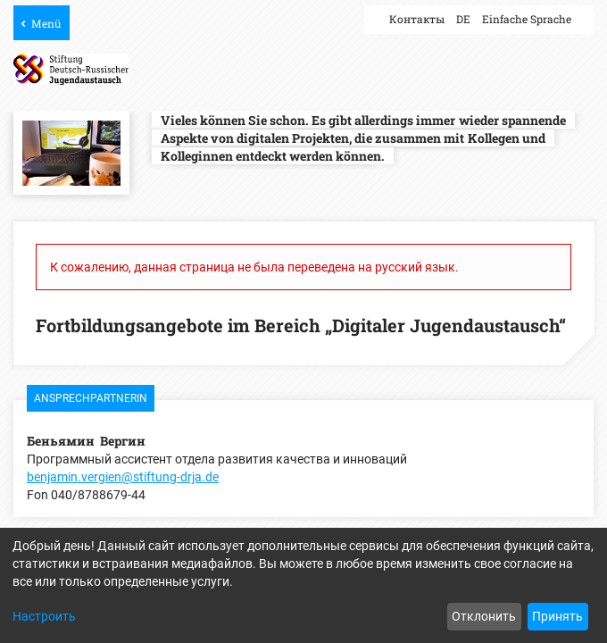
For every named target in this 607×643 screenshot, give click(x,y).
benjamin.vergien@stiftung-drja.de (123, 477)
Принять (557, 616)
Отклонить (484, 616)
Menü (46, 23)
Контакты (417, 19)
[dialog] (303, 585)
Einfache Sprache (526, 19)
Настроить (44, 616)
